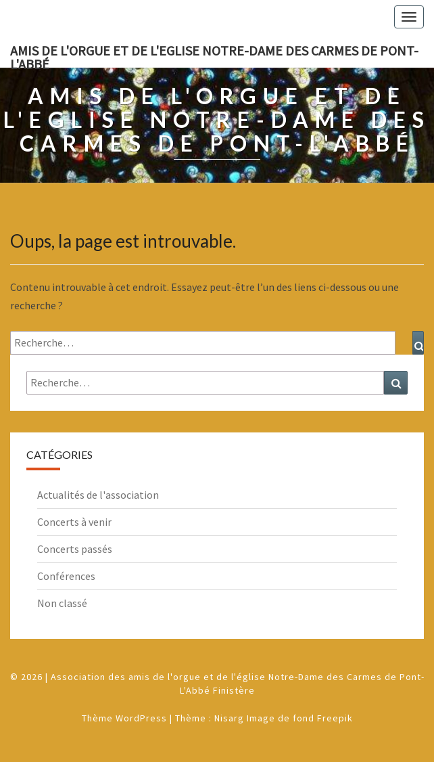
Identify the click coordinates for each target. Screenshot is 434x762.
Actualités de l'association (98, 494)
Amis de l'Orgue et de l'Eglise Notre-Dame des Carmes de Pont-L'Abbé (214, 55)
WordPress (141, 718)
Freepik (335, 718)
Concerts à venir (74, 522)
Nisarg (229, 718)
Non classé (62, 603)
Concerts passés (74, 549)
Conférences (66, 576)
